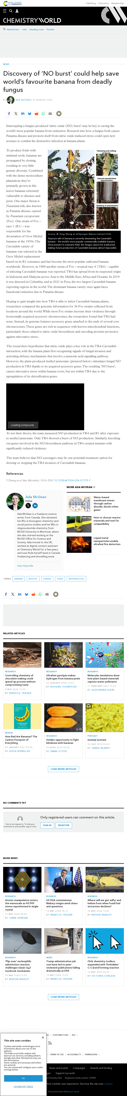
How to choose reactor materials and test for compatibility (107, 520)
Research (10, 671)
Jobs (24, 29)
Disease (47, 579)
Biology (33, 579)
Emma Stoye (58, 751)
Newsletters (13, 29)
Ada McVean (23, 100)
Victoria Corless (103, 976)
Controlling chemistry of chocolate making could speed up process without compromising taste (20, 680)
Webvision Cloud (71, 1091)
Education (104, 3)
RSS (73, 1035)
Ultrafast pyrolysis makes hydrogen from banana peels (63, 677)
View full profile (25, 566)
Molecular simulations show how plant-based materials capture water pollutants (104, 678)
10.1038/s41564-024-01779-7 (72, 480)
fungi (60, 579)
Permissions (91, 1054)
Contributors (60, 1035)
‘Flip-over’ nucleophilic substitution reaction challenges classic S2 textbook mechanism (18, 966)
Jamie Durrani (18, 918)
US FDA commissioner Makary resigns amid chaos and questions (61, 903)
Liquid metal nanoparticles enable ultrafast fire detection (107, 541)
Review (9, 733)
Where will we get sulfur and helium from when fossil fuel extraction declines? (104, 903)
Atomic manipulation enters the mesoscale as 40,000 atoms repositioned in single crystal (21, 905)
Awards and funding (101, 1068)
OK (23, 1078)
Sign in (47, 825)
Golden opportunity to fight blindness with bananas (62, 741)
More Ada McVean (79, 487)
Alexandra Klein (103, 690)
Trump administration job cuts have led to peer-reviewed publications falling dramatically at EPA (63, 966)
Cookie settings (23, 1086)
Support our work (65, 1073)
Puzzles (50, 29)
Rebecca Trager (20, 693)
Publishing (91, 3)
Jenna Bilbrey (101, 748)
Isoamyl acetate (97, 739)
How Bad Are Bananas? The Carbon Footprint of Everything (21, 739)
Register (63, 825)
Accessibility (74, 1054)
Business (51, 896)
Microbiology (76, 579)
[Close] (42, 1037)
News (6, 64)
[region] (23, 1064)
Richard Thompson (63, 686)
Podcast (93, 736)
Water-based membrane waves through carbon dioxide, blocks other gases (106, 503)
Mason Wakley (102, 914)
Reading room (37, 29)
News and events (58, 1068)
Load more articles (63, 769)
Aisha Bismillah (19, 751)
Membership (117, 3)
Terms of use (57, 1054)
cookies (108, 1083)
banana (18, 579)
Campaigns (79, 1068)
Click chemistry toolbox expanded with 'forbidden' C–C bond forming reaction (103, 964)
